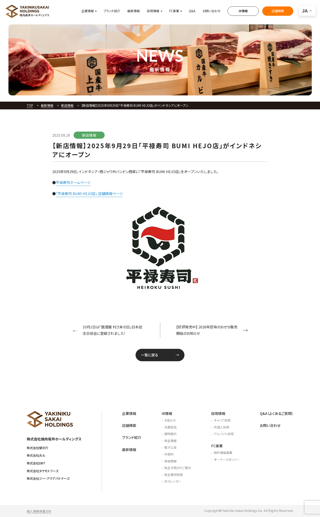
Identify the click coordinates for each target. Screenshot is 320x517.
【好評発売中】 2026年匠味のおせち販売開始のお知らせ (206, 330)
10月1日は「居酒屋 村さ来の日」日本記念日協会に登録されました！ (112, 330)
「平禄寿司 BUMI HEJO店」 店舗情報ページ (89, 193)
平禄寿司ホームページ (73, 182)
